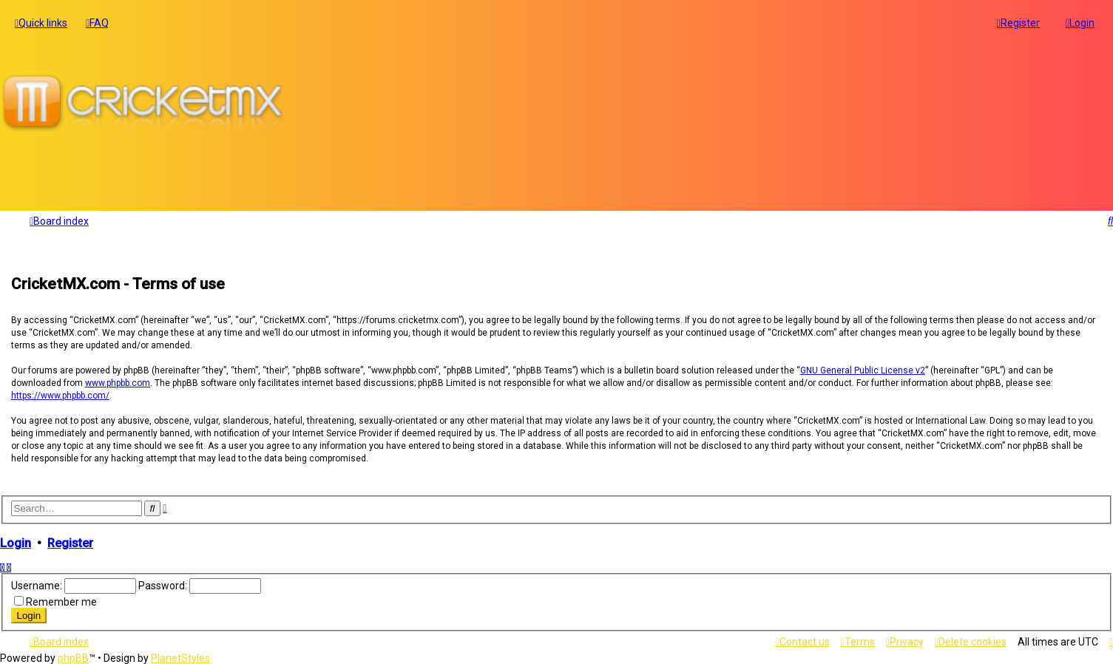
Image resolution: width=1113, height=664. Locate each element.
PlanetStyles (180, 658)
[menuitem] (97, 21)
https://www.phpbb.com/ (60, 392)
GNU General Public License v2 (862, 367)
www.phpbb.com (117, 380)
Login (15, 540)
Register (70, 540)
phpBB (73, 658)
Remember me (61, 599)
